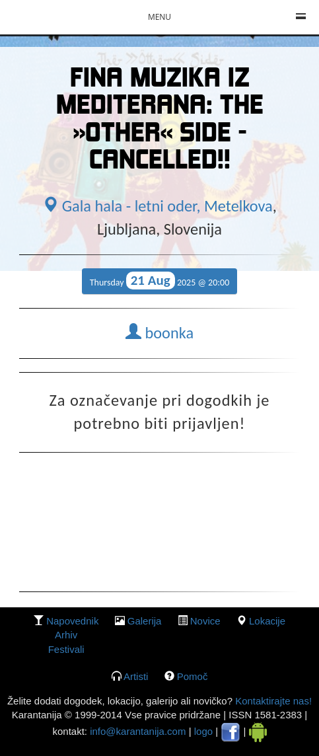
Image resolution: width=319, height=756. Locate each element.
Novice (205, 620)
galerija (144, 620)
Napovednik (72, 620)
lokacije (267, 620)
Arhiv (66, 634)
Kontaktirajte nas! (272, 700)
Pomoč (192, 676)
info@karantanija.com (138, 731)
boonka (159, 333)
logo (203, 731)
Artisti (136, 676)
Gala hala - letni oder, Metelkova (157, 206)
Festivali (66, 649)
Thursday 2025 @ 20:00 (160, 280)
